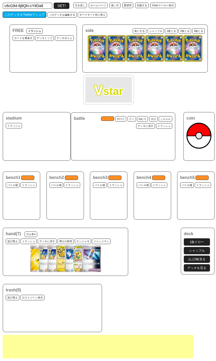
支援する (142, 5)
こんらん (165, 118)
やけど (121, 118)
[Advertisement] (98, 346)
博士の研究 (65, 241)
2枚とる (185, 31)
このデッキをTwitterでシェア (24, 14)
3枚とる (198, 31)
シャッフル (155, 31)
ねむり (142, 118)
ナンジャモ (83, 241)
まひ (153, 118)
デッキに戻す (145, 126)
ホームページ (98, 5)
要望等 (128, 5)
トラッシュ (34, 31)
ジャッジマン (101, 241)
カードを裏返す (23, 38)
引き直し (80, 5)
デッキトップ (44, 38)
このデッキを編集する (62, 14)
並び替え (12, 241)
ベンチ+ (31, 234)
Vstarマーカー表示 (163, 5)
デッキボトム (64, 38)
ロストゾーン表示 (32, 297)
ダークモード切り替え (92, 14)
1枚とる (171, 31)
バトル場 (12, 185)
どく (131, 118)
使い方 (115, 5)
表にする (139, 31)
